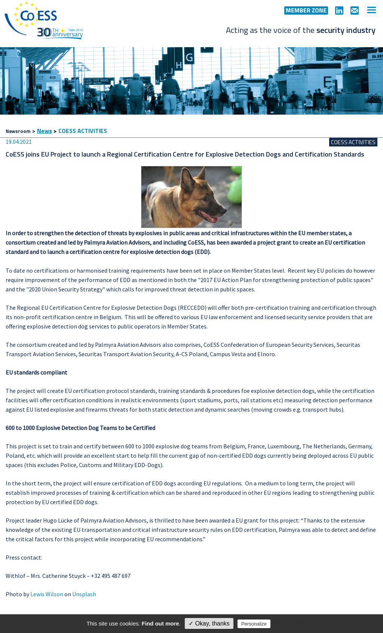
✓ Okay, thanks (209, 623)
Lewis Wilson (46, 594)
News (44, 130)
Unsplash (84, 594)
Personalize (254, 624)
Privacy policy (288, 624)
